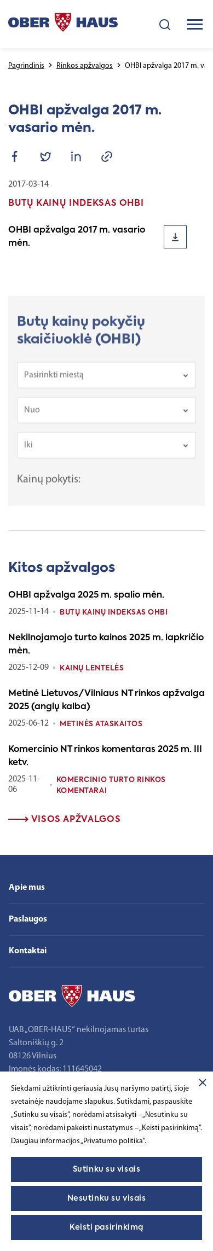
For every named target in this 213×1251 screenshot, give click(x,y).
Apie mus (27, 887)
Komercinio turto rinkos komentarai (111, 786)
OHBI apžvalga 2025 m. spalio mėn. (86, 595)
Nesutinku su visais (106, 1198)
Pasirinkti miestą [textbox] (54, 378)
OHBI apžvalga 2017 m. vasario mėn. (76, 237)
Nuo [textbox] (32, 413)
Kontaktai (28, 951)
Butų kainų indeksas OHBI (114, 612)
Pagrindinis (26, 66)
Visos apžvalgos (64, 819)
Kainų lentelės (92, 668)
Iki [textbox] (28, 448)
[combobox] (106, 379)
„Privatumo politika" (112, 1141)
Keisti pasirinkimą (106, 1227)
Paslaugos (28, 919)
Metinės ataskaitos (101, 724)
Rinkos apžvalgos (84, 66)
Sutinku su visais (107, 1169)
